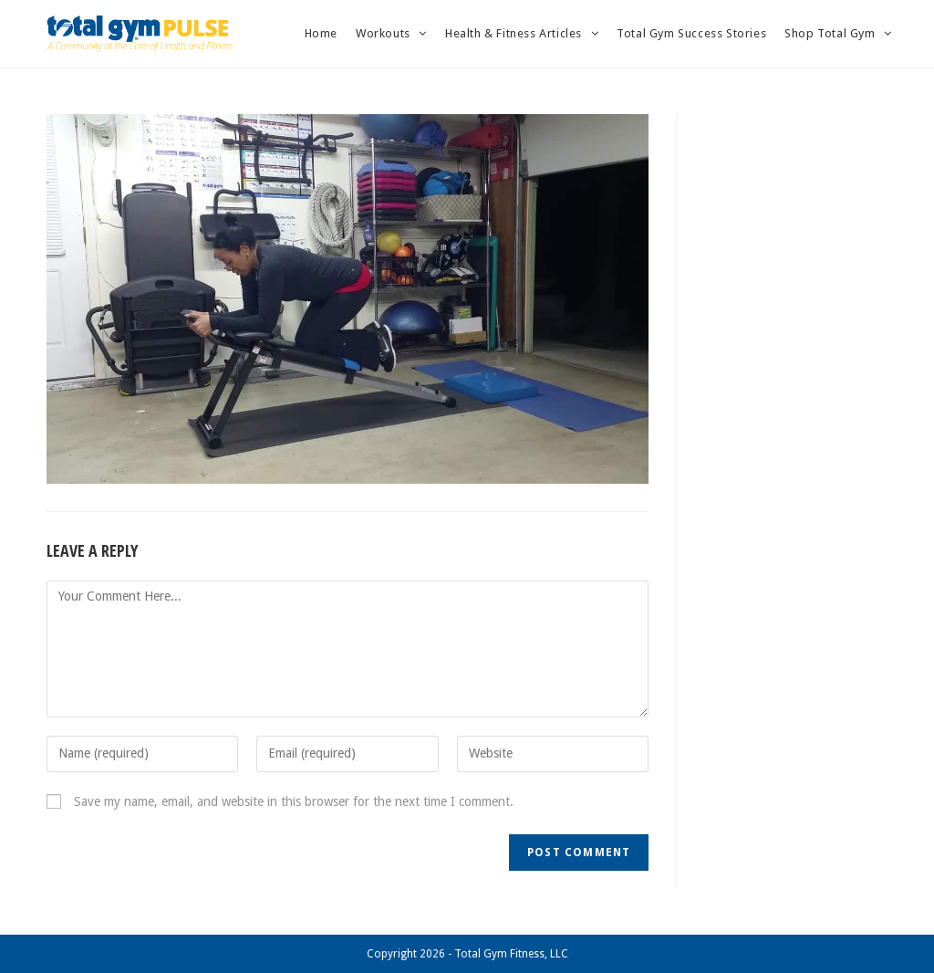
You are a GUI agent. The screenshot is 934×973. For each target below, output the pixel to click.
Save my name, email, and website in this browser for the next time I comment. (294, 801)
